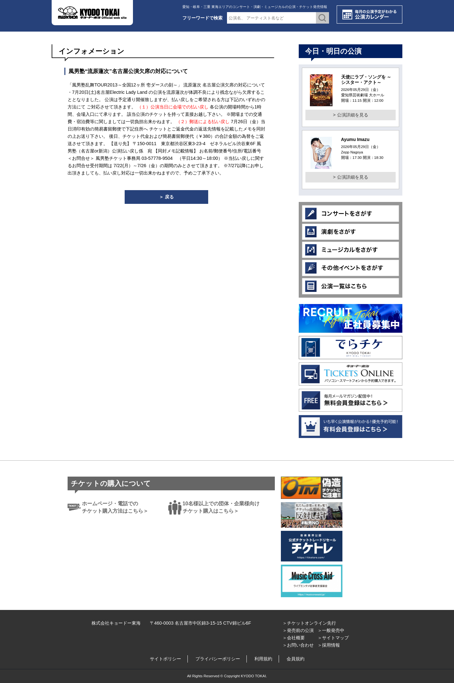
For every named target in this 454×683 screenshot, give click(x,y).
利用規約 (263, 658)
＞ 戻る (166, 196)
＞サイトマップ (333, 637)
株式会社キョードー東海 (116, 623)
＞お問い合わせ (298, 645)
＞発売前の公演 (298, 630)
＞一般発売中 (331, 630)
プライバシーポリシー (217, 658)
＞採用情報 (329, 645)
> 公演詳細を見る (350, 114)
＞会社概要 (293, 637)
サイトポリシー (165, 658)
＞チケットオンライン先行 (309, 623)
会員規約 (295, 658)
